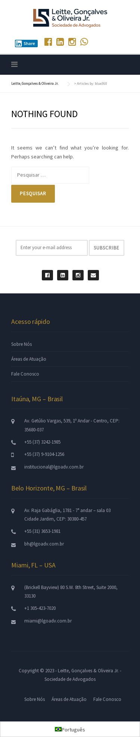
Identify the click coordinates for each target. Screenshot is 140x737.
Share (25, 43)
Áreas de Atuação (28, 359)
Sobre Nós (21, 344)
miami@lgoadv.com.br (48, 621)
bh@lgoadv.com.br (44, 544)
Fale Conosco (25, 374)
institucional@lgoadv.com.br (54, 467)
